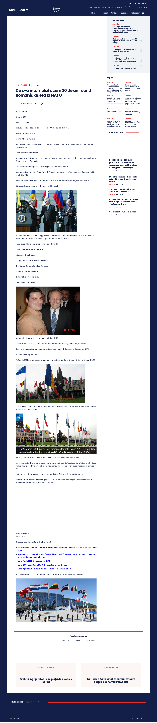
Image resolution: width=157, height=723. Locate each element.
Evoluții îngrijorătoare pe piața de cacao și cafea (46, 681)
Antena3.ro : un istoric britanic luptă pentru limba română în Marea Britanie (133, 123)
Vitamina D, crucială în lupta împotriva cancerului (124, 50)
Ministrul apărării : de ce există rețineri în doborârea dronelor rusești (124, 41)
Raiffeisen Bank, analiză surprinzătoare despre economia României (111, 681)
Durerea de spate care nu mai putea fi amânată (132, 113)
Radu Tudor (27, 104)
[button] (129, 7)
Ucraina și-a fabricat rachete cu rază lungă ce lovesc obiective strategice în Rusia (124, 60)
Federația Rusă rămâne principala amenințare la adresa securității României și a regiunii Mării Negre (125, 29)
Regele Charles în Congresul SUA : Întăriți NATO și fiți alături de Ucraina (113, 123)
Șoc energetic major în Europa (124, 68)
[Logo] (28, 702)
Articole (22, 85)
